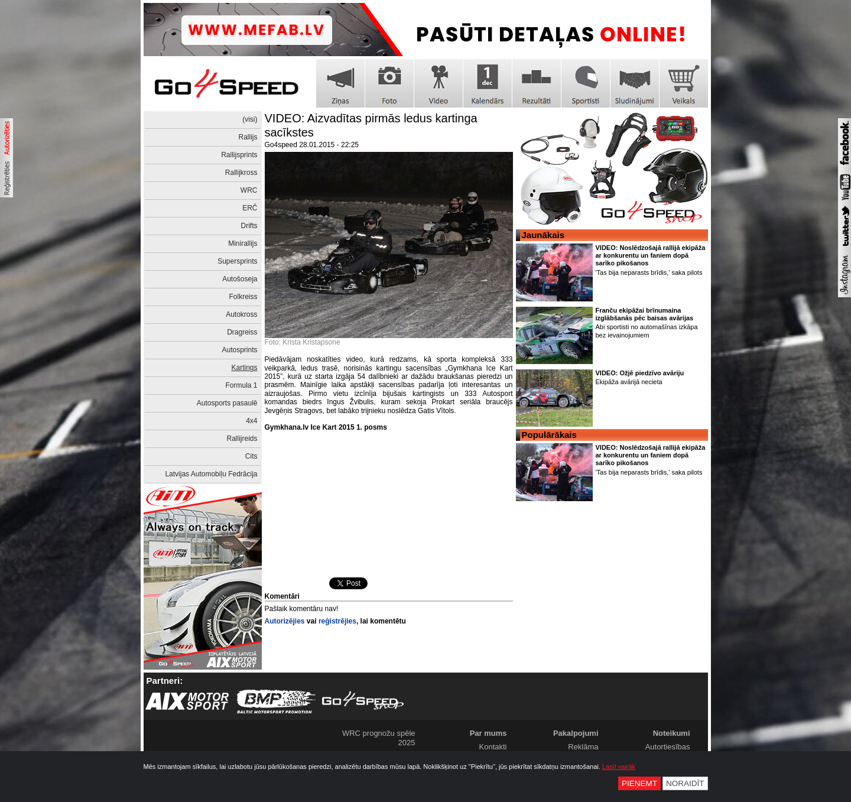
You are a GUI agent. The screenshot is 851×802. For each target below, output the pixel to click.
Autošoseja (239, 279)
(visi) (249, 119)
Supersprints (237, 261)
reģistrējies (337, 621)
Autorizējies (285, 621)
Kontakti (493, 746)
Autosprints (239, 350)
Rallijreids (241, 438)
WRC (249, 190)
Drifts (249, 226)
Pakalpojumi (576, 733)
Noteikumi (671, 733)
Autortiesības (667, 746)
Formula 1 (241, 385)
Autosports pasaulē (227, 403)
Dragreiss (242, 332)
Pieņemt (639, 783)
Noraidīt (685, 783)
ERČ (249, 208)
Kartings (244, 367)
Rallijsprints (239, 155)
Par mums (488, 733)
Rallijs (247, 137)
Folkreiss (243, 297)
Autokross (241, 314)
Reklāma (583, 746)
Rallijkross (241, 172)
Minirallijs (242, 243)
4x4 (251, 421)
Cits (251, 456)
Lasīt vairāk (618, 766)
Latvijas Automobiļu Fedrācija (211, 474)
